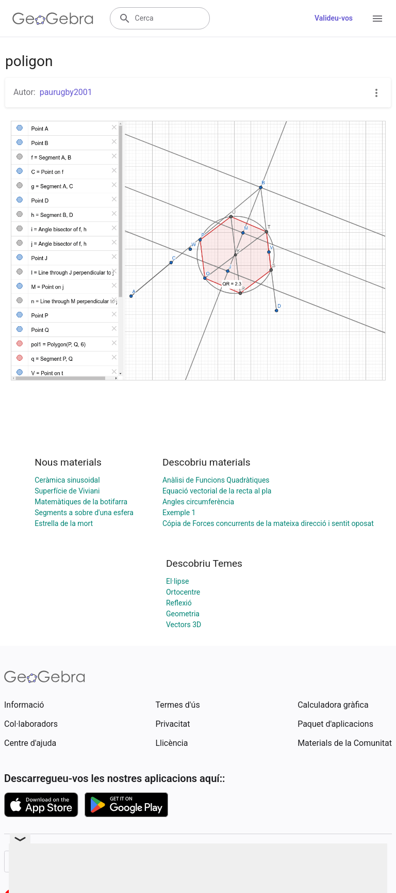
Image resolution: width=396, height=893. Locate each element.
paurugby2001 (66, 92)
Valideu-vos (334, 18)
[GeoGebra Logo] (52, 18)
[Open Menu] (377, 18)
